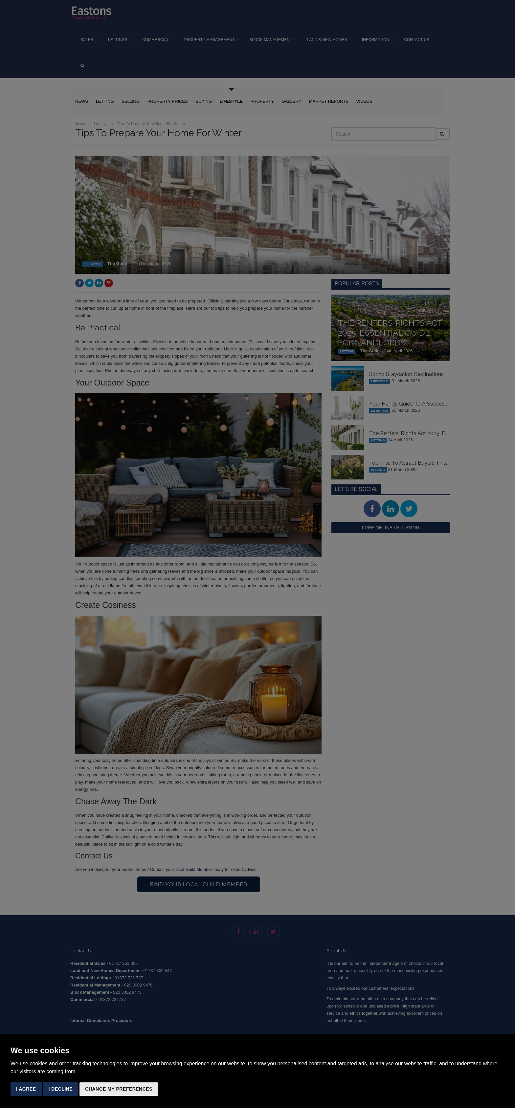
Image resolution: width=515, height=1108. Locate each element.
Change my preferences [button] (118, 1089)
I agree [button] (26, 1089)
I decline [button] (61, 1089)
